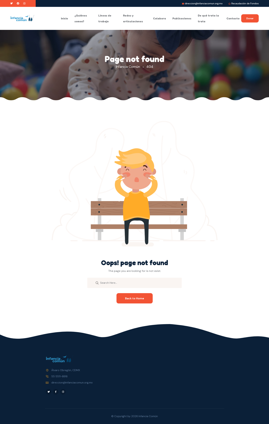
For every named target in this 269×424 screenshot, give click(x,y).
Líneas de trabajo (104, 18)
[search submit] (97, 282)
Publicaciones (181, 18)
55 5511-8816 (59, 376)
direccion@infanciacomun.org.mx (204, 3)
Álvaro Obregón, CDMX (65, 370)
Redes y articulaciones (133, 18)
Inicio (64, 18)
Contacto (232, 18)
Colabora (159, 18)
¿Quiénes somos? (80, 18)
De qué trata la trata (208, 18)
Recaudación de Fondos (245, 3)
